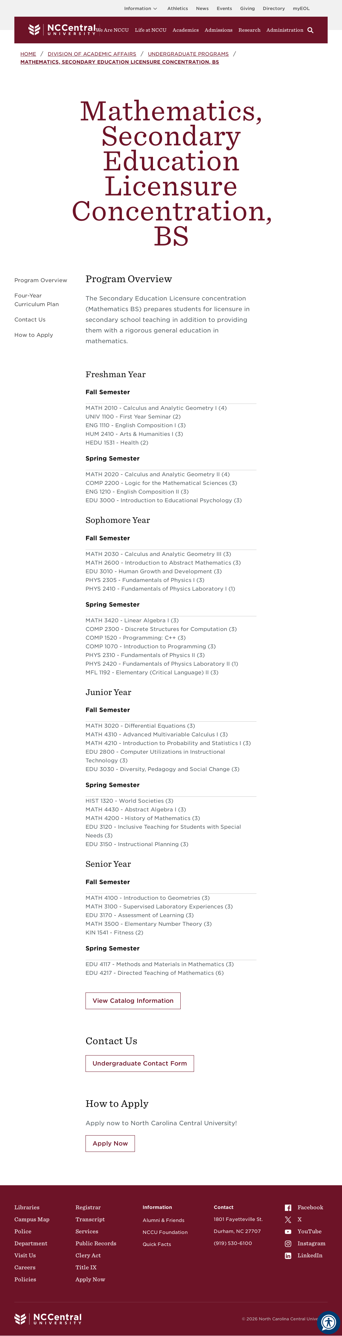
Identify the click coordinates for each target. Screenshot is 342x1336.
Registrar (88, 1207)
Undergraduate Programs (188, 54)
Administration (285, 30)
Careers (24, 1267)
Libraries (26, 1207)
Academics (186, 30)
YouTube (303, 1231)
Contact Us (29, 319)
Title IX (86, 1267)
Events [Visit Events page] (224, 8)
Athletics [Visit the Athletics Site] (177, 8)
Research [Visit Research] (249, 30)
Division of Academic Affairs (92, 54)
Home (28, 54)
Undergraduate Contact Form (140, 1063)
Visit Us (25, 1255)
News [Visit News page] (202, 8)
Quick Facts (157, 1244)
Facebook (304, 1207)
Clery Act (88, 1255)
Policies (25, 1279)
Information (141, 8)
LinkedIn (304, 1255)
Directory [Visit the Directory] (274, 8)
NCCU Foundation (165, 1232)
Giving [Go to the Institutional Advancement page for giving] (247, 8)
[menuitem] (305, 1207)
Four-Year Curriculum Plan (36, 299)
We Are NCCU (112, 30)
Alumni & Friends (163, 1220)
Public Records (95, 1243)
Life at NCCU (151, 30)
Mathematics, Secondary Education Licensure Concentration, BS (119, 62)
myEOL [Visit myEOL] (301, 8)
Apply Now (110, 1143)
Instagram (305, 1243)
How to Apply (33, 335)
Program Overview (40, 280)
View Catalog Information (133, 1000)
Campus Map (31, 1219)
